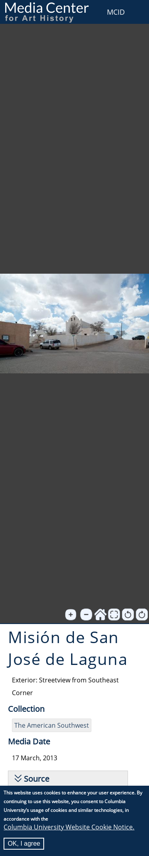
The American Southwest (51, 725)
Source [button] (36, 778)
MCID (116, 12)
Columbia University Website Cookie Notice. (69, 827)
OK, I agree (24, 844)
